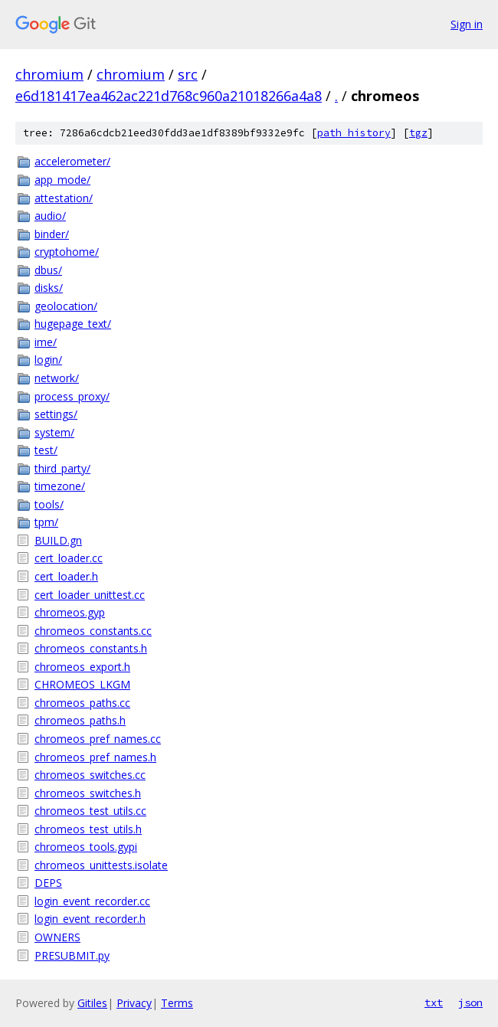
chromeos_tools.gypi (85, 846)
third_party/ (62, 468)
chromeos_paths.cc (82, 702)
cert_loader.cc (68, 558)
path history (354, 132)
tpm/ (46, 522)
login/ (48, 359)
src (188, 74)
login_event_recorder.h (90, 918)
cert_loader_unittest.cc (89, 594)
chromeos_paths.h (80, 720)
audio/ (50, 215)
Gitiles (92, 1003)
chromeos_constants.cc (93, 630)
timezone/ (59, 486)
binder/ (51, 234)
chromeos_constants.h (90, 648)
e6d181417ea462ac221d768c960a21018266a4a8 (168, 96)
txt (433, 1002)
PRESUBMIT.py (72, 955)
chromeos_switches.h (87, 793)
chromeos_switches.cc (90, 774)
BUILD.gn (58, 540)
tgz (418, 132)
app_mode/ (62, 179)
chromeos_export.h (82, 666)
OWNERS (57, 937)
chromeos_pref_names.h (95, 757)
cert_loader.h (66, 576)
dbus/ (48, 270)
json (470, 1002)
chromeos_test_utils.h (88, 829)
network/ (56, 378)
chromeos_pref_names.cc (97, 738)
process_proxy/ (72, 396)
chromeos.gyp (69, 612)
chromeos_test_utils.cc (90, 810)
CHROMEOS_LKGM (82, 684)
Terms (177, 1003)
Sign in (466, 24)
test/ (45, 450)
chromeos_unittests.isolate (101, 865)
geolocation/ (65, 306)
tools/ (49, 504)
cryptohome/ (66, 251)
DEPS (48, 882)
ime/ (45, 342)
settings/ (55, 414)
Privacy (134, 1003)
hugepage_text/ (72, 323)
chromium (49, 74)
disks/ (48, 287)
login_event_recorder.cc (92, 901)
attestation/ (63, 198)
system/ (54, 432)
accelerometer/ (72, 161)
